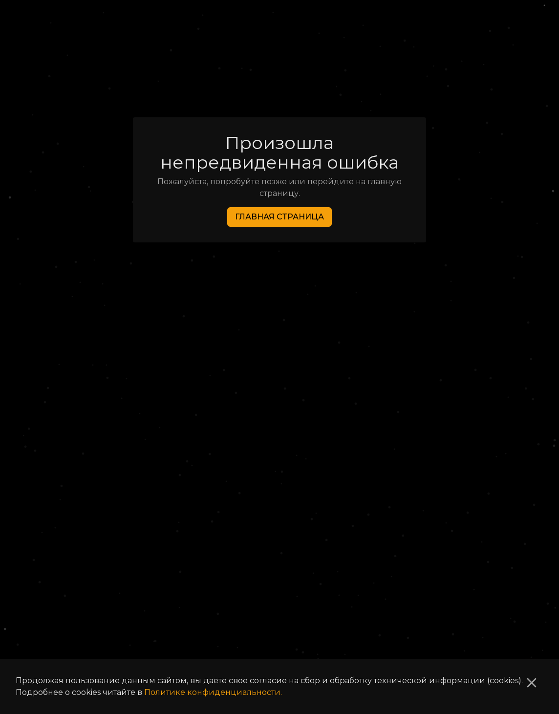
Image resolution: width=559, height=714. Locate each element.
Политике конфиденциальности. (213, 692)
